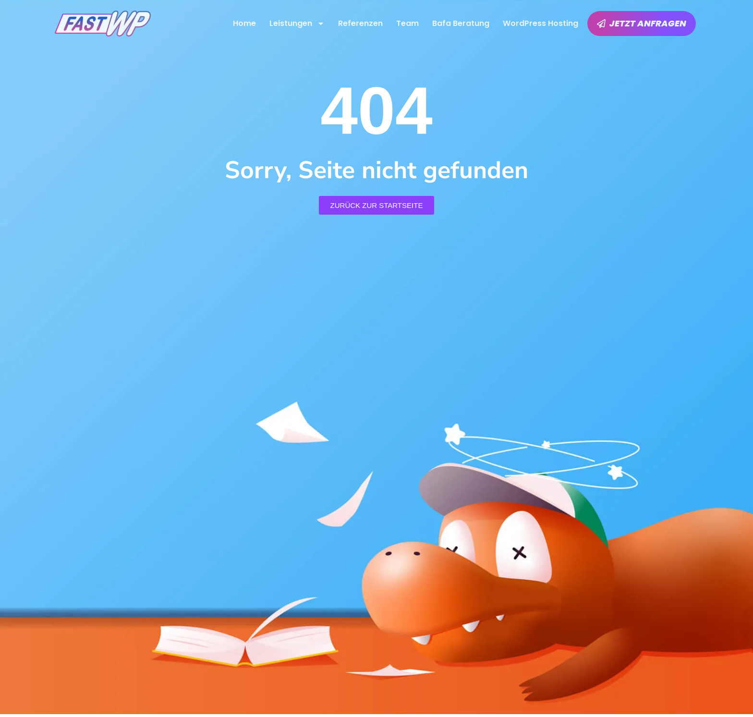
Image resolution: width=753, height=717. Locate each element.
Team (407, 23)
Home (244, 23)
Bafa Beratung (460, 23)
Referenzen (360, 23)
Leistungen (297, 23)
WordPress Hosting (540, 23)
